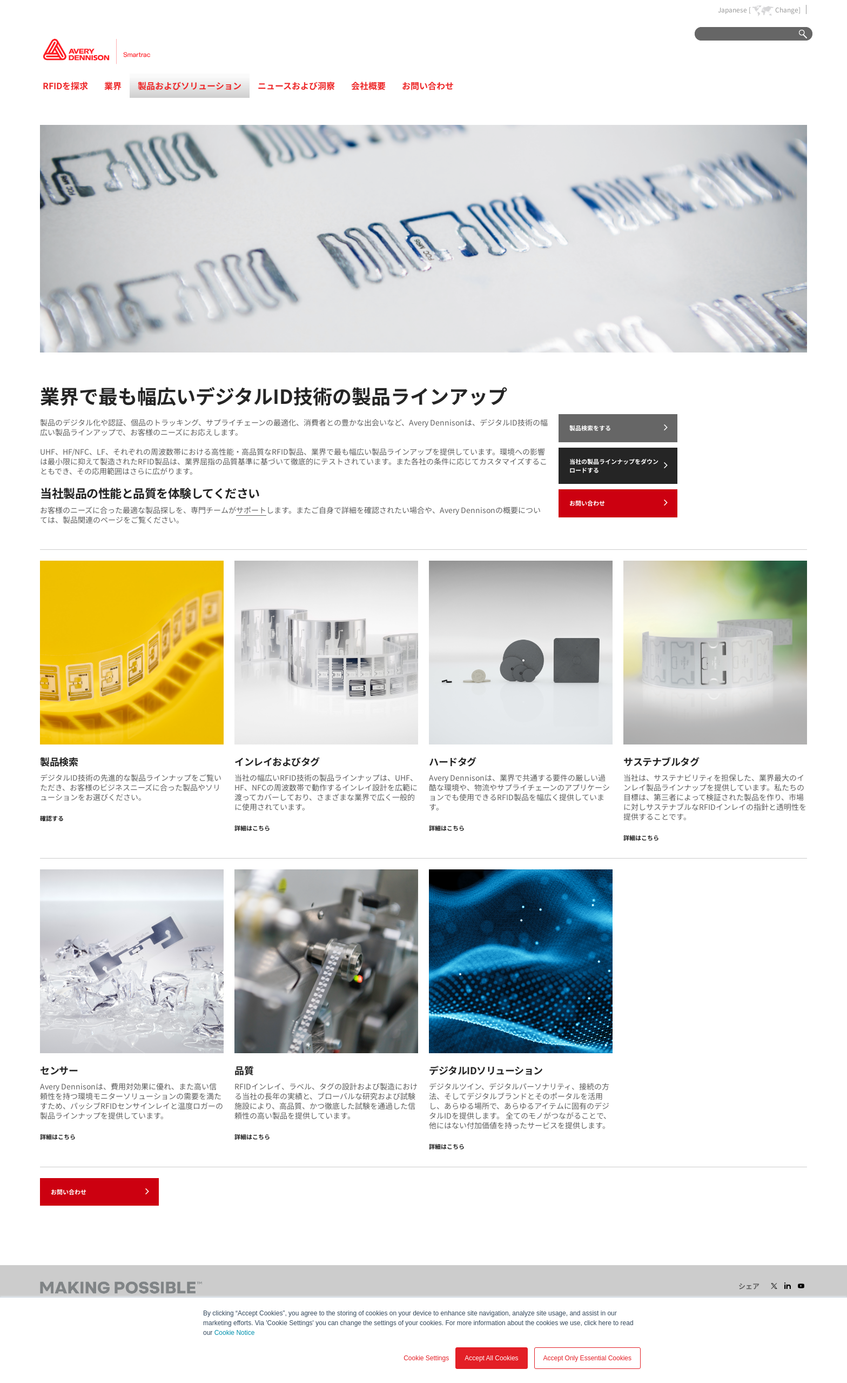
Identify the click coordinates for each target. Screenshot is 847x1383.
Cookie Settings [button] (426, 1358)
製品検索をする (618, 427)
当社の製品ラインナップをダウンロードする (618, 465)
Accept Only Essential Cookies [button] (587, 1358)
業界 (113, 85)
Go (797, 34)
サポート (251, 509)
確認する (52, 818)
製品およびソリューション (189, 85)
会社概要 (368, 85)
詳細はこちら (252, 827)
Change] (788, 9)
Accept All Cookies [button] (491, 1358)
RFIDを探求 (65, 85)
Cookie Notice (234, 1333)
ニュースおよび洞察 (296, 85)
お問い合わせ (428, 85)
